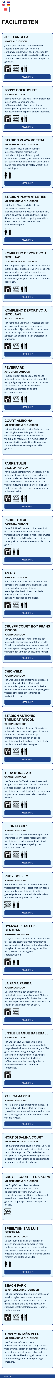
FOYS (14, 1376)
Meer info (27, 76)
